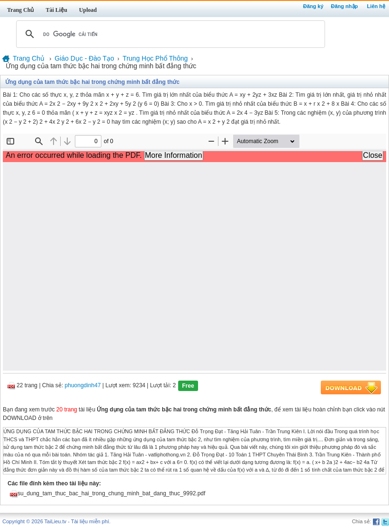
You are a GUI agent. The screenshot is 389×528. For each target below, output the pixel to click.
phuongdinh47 (83, 385)
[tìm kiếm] (169, 34)
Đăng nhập (344, 6)
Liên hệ (376, 6)
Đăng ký (313, 6)
